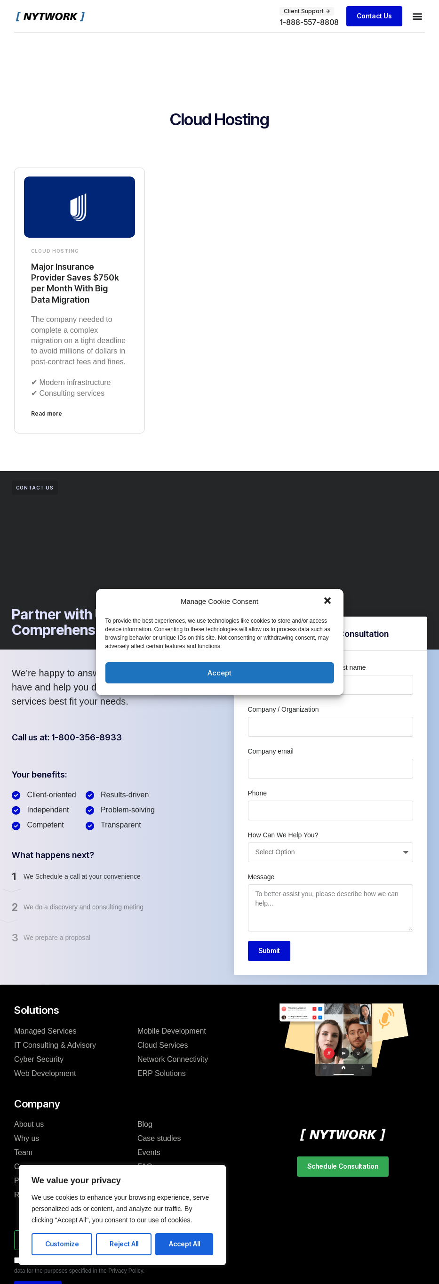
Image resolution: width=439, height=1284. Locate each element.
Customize (62, 1244)
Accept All (184, 1244)
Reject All (124, 1244)
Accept (219, 672)
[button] (328, 601)
